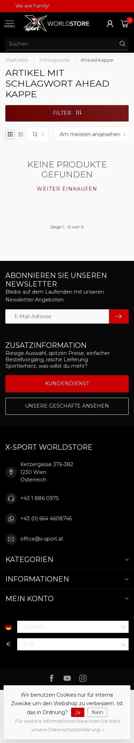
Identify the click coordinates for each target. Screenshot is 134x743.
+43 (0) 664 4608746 (46, 518)
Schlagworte (54, 60)
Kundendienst (67, 383)
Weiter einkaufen (67, 189)
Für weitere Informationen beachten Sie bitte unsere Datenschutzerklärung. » (67, 725)
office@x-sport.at (41, 539)
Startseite (17, 60)
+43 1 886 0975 (39, 498)
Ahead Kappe (97, 60)
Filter (67, 113)
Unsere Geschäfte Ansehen (67, 406)
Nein (97, 712)
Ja (77, 712)
